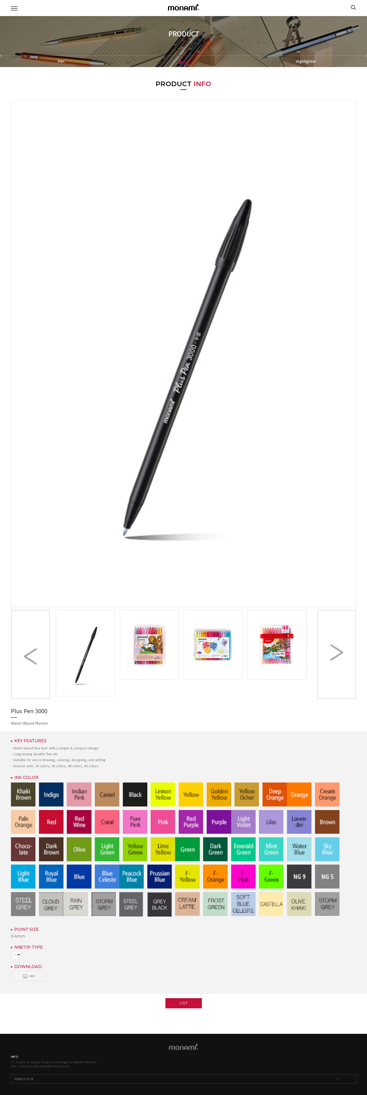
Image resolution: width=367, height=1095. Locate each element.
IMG (29, 976)
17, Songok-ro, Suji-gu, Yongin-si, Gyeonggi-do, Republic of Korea (53, 1062)
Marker (184, 61)
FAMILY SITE (24, 1078)
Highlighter (306, 61)
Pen (61, 61)
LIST (183, 1003)
